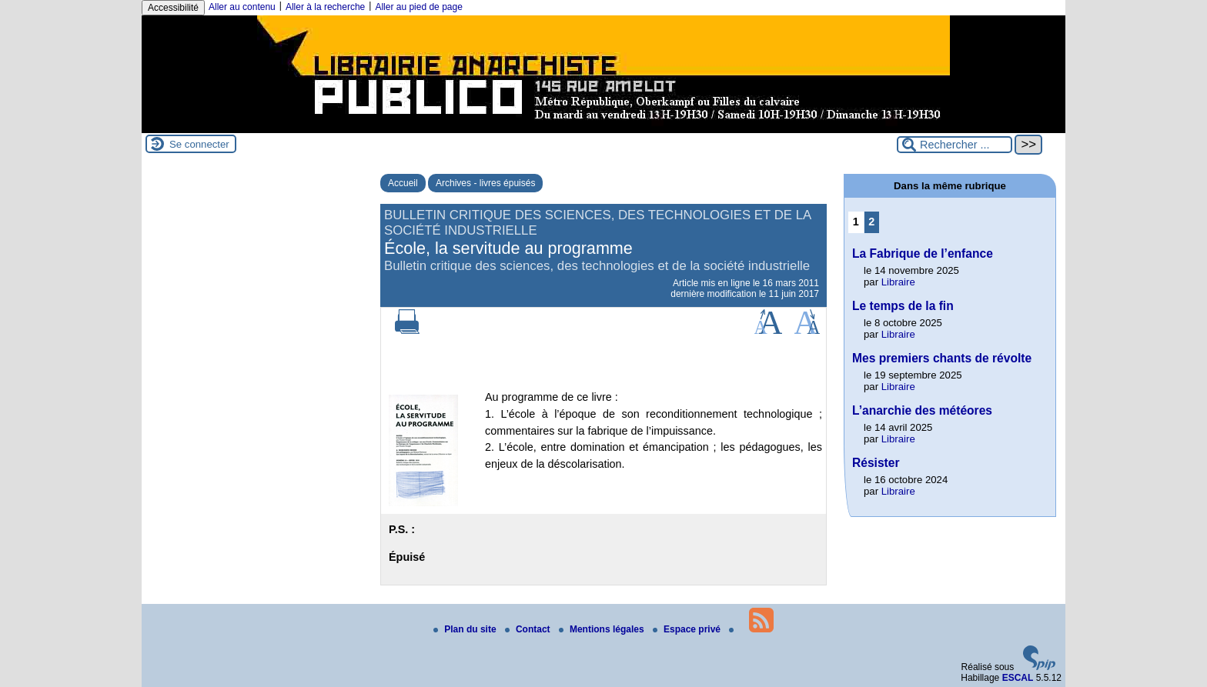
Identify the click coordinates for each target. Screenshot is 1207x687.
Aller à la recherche (325, 7)
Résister (876, 462)
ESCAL (1018, 677)
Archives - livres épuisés (485, 183)
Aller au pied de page (418, 7)
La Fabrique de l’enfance (922, 253)
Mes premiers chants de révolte (941, 358)
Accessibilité (173, 7)
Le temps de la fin (903, 305)
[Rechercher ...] (954, 144)
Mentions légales (603, 629)
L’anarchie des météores (922, 410)
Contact (529, 629)
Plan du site (466, 629)
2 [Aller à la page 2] (871, 221)
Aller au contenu (242, 7)
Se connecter (199, 144)
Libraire (898, 282)
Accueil (403, 183)
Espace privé (688, 629)
